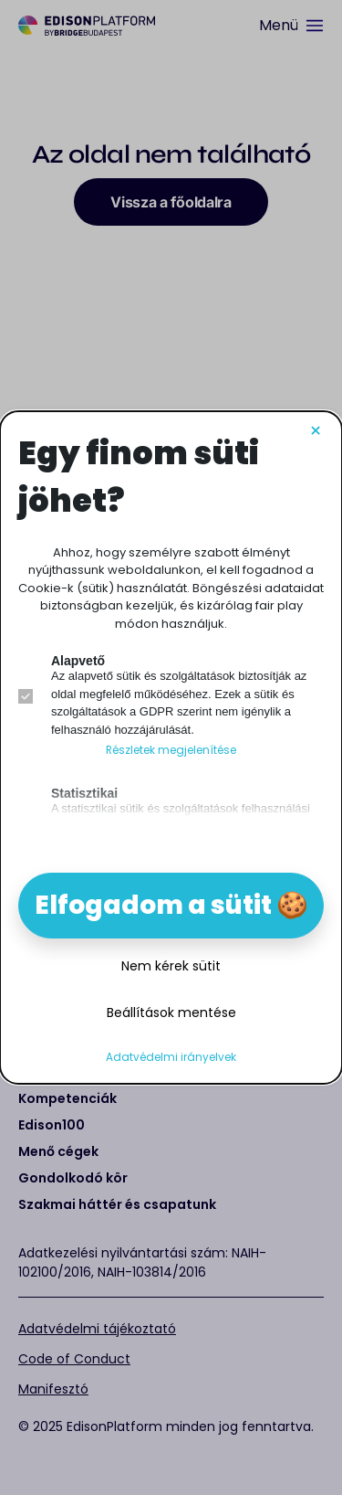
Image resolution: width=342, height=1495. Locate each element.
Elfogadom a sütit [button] (153, 905)
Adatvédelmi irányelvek (171, 1057)
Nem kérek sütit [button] (171, 966)
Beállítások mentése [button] (171, 1012)
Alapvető (78, 660)
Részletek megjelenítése (171, 750)
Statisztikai (84, 793)
